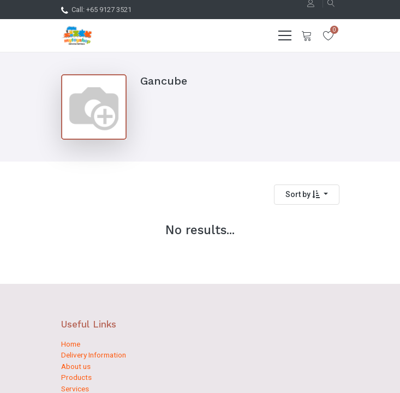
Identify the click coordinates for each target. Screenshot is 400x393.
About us (76, 366)
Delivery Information (93, 354)
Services (75, 388)
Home (70, 344)
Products (76, 377)
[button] (306, 194)
